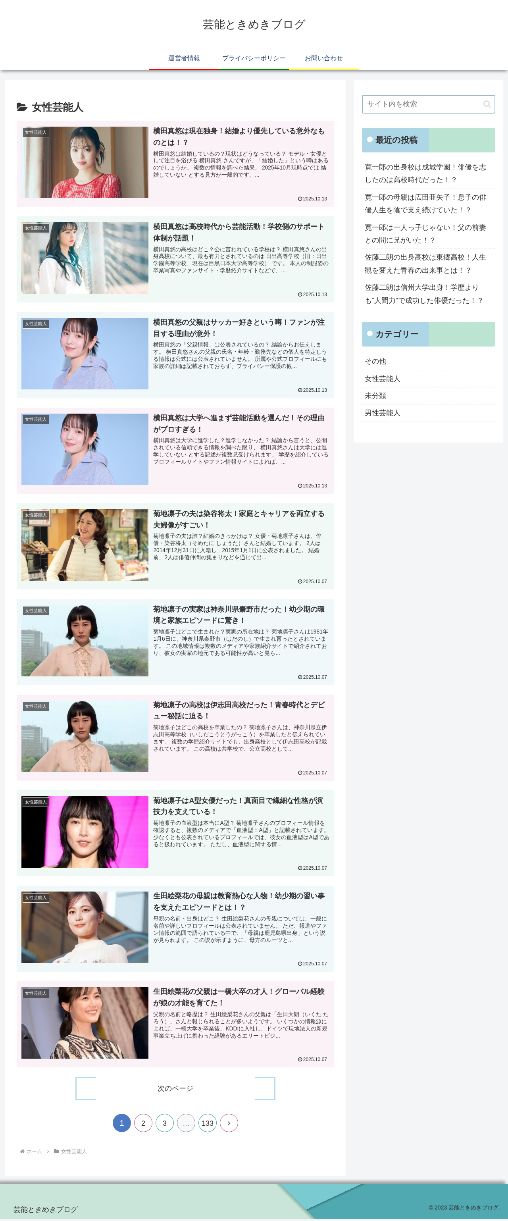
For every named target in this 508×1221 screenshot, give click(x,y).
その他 (375, 361)
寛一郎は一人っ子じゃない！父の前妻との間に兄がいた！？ (425, 233)
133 (208, 1125)
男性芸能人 (382, 413)
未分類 (375, 396)
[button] (487, 104)
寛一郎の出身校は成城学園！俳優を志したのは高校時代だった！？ (425, 173)
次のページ (175, 1090)
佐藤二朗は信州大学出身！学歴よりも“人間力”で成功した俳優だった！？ (424, 293)
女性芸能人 (382, 379)
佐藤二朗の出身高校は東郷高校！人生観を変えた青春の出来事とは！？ (425, 263)
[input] (428, 104)
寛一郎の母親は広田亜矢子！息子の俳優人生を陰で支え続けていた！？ (425, 203)
